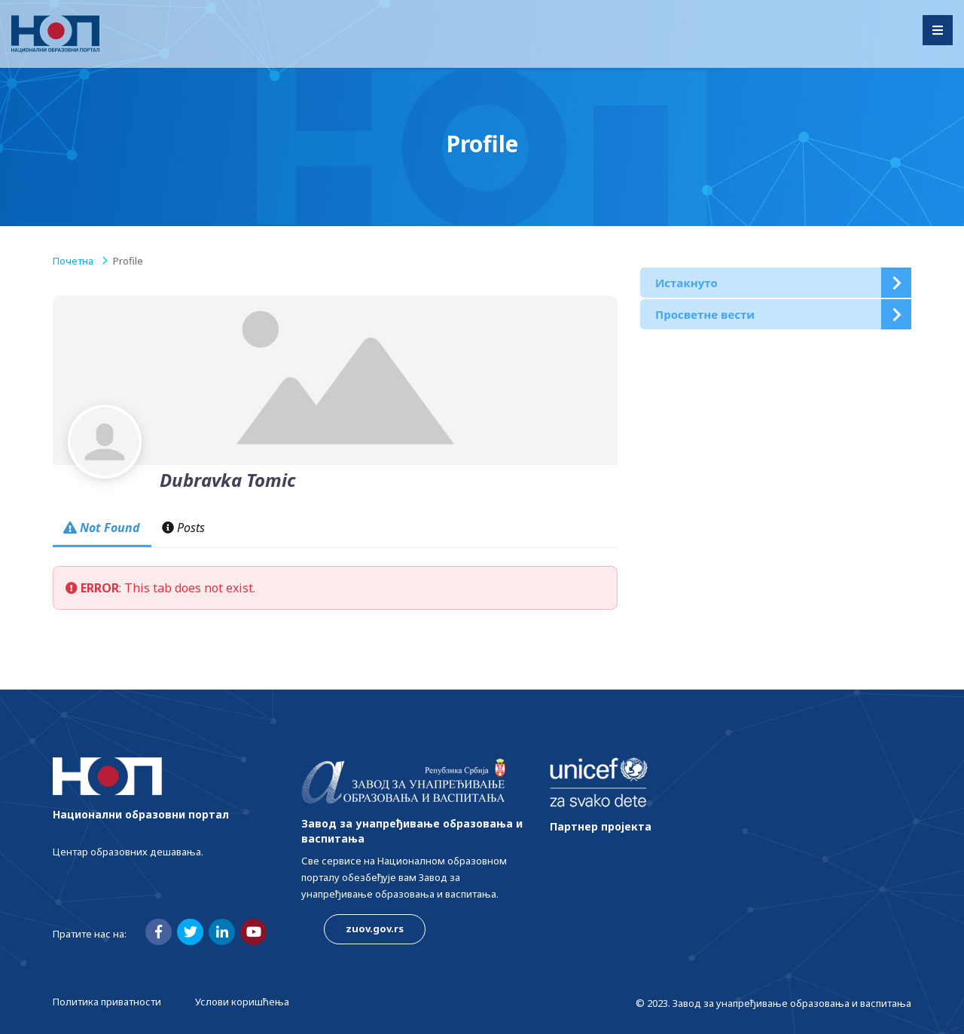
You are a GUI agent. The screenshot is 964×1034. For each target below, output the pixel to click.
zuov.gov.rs (375, 928)
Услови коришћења (242, 1001)
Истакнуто (686, 282)
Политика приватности (107, 1001)
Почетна (73, 261)
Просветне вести (705, 314)
